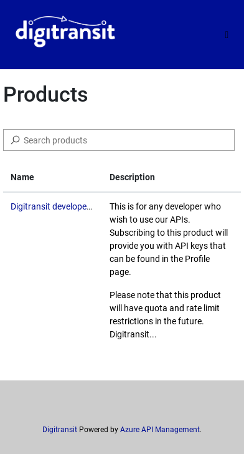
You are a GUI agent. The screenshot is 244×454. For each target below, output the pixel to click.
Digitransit (59, 429)
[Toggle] (226, 34)
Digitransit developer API (58, 206)
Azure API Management (160, 429)
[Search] (119, 140)
